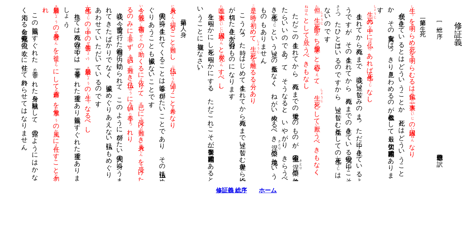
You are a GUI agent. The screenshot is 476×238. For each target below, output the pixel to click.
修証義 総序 (223, 190)
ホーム (259, 190)
